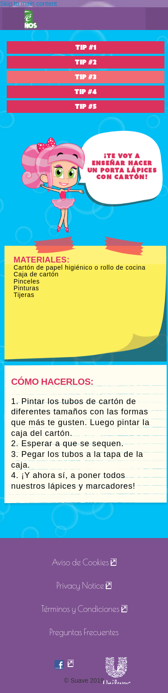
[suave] (118, 672)
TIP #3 (85, 77)
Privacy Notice (80, 585)
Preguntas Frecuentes (84, 632)
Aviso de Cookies (80, 562)
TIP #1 (85, 47)
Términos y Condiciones (80, 609)
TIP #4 (85, 92)
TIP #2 (86, 62)
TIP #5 (85, 107)
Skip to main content (28, 3)
